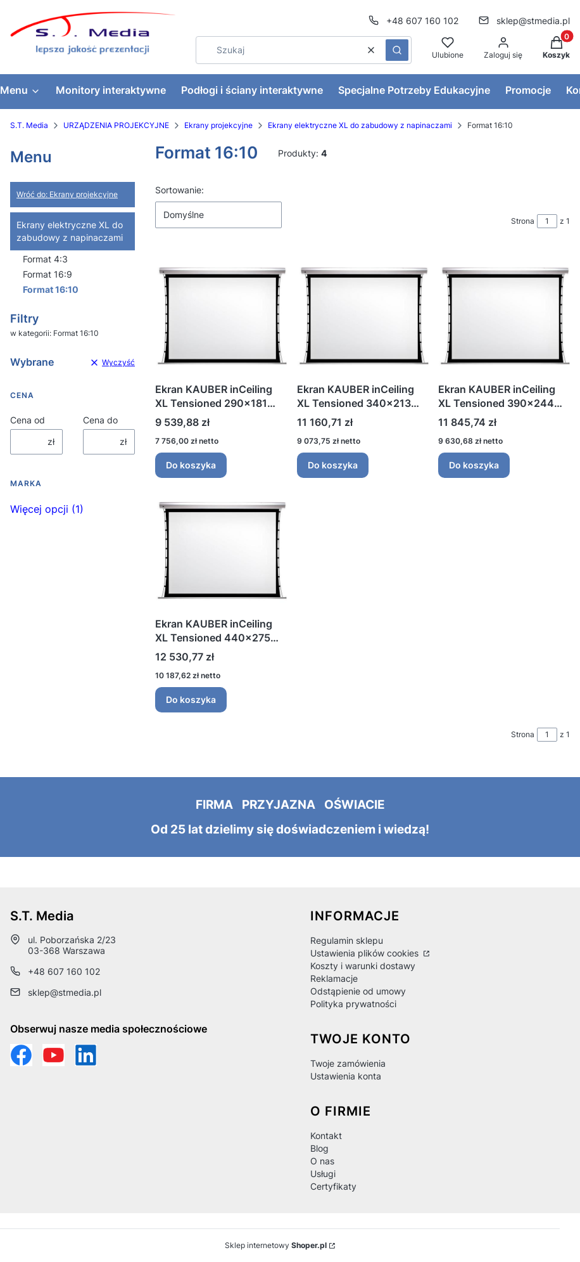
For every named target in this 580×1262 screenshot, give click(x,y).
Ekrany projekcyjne (218, 125)
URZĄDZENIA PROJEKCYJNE (116, 125)
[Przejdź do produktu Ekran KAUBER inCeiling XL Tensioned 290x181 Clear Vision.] (221, 315)
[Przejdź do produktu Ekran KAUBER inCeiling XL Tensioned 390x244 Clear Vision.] (504, 315)
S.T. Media (29, 125)
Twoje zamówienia (348, 1063)
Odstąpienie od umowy (358, 991)
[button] (397, 50)
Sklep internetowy (276, 1245)
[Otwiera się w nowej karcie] (53, 1055)
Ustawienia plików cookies (365, 953)
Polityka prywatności (353, 1003)
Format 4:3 (45, 259)
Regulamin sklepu (346, 940)
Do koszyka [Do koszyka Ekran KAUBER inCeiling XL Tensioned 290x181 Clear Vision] (191, 465)
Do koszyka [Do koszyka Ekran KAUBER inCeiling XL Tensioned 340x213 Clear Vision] (333, 465)
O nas (322, 1161)
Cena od (27, 420)
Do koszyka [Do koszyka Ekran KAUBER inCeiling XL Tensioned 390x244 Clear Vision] (474, 465)
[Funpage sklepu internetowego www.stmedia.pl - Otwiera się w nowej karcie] (21, 1055)
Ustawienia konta (345, 1076)
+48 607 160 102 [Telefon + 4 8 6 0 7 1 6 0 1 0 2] (422, 20)
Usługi (323, 1173)
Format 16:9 (47, 274)
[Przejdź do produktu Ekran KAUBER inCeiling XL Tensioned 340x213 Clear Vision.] (363, 315)
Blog (319, 1148)
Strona (522, 221)
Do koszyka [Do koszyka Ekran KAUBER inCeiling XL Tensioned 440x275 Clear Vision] (191, 699)
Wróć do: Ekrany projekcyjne (67, 194)
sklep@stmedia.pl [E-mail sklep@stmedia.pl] (533, 20)
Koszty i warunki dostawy (362, 965)
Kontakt (326, 1135)
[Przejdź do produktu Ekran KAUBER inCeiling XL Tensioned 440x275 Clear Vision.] (221, 550)
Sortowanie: (179, 189)
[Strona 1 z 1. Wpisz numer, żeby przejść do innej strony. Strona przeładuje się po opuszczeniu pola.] (547, 221)
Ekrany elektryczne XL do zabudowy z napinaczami (360, 125)
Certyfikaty (333, 1186)
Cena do (100, 420)
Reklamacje (334, 978)
